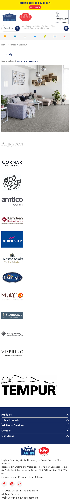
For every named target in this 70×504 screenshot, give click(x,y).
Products (6, 415)
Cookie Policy (8, 477)
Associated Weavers (27, 61)
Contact (6, 430)
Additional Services (12, 425)
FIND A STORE (35, 7)
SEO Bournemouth (28, 498)
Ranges (13, 44)
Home (3, 44)
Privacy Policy (25, 477)
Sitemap (39, 477)
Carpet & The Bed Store (25, 490)
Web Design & (9, 498)
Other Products (10, 420)
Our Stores (7, 436)
